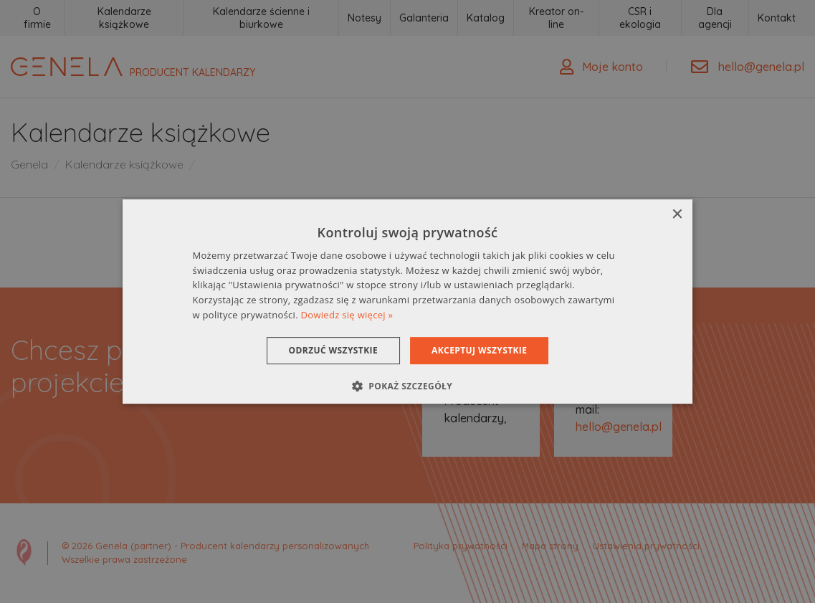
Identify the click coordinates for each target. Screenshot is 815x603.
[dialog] (408, 301)
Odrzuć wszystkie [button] (333, 350)
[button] (407, 386)
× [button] (676, 214)
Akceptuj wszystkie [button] (479, 350)
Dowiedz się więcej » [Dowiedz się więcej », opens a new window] (347, 314)
